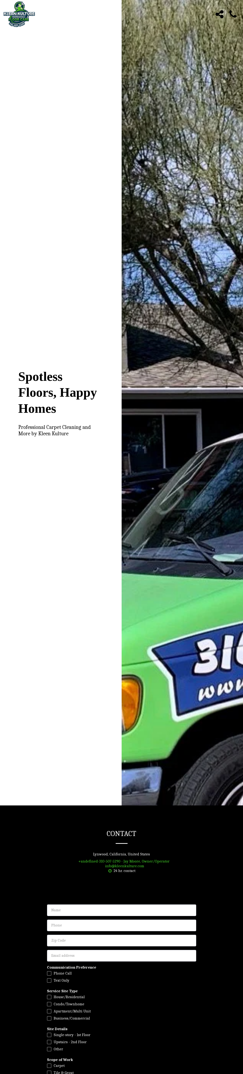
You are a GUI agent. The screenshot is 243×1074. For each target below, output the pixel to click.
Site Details (57, 1029)
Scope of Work (60, 1060)
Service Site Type (62, 991)
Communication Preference (71, 967)
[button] (219, 14)
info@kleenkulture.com (121, 866)
